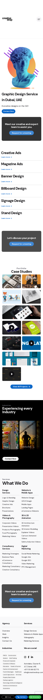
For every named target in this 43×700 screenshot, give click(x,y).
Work (4, 634)
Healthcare (18, 672)
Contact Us (7, 641)
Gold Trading (13, 658)
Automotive (6, 688)
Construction (27, 447)
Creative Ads (11, 153)
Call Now (21, 697)
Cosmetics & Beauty (9, 663)
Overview (6, 631)
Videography (29, 637)
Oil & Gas (18, 674)
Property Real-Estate (9, 677)
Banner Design (12, 176)
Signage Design (13, 201)
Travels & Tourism (16, 666)
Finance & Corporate (9, 661)
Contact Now (8, 111)
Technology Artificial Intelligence (12, 683)
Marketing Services (31, 641)
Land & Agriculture (8, 674)
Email (8, 697)
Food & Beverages (8, 672)
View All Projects (21, 386)
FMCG (10, 447)
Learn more (6, 157)
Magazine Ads (12, 164)
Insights (5, 637)
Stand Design (11, 213)
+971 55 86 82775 (31, 669)
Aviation (5, 658)
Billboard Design (13, 189)
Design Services (30, 631)
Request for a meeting (21, 133)
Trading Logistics (8, 680)
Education (6, 666)
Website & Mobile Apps (33, 634)
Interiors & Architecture (10, 685)
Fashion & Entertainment (10, 669)
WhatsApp (35, 697)
